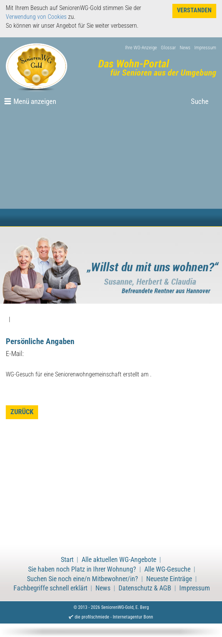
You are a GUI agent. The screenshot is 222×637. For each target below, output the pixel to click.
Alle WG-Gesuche (167, 569)
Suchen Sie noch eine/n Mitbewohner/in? (82, 579)
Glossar (168, 47)
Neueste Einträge (169, 579)
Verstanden (194, 10)
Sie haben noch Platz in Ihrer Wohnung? (82, 569)
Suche (200, 101)
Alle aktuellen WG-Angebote (119, 559)
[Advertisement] (111, 168)
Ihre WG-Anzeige (141, 47)
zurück (21, 412)
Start (67, 559)
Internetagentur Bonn (133, 617)
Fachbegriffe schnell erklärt (50, 588)
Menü (34, 101)
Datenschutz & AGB (145, 588)
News (185, 47)
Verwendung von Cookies (36, 16)
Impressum (205, 47)
